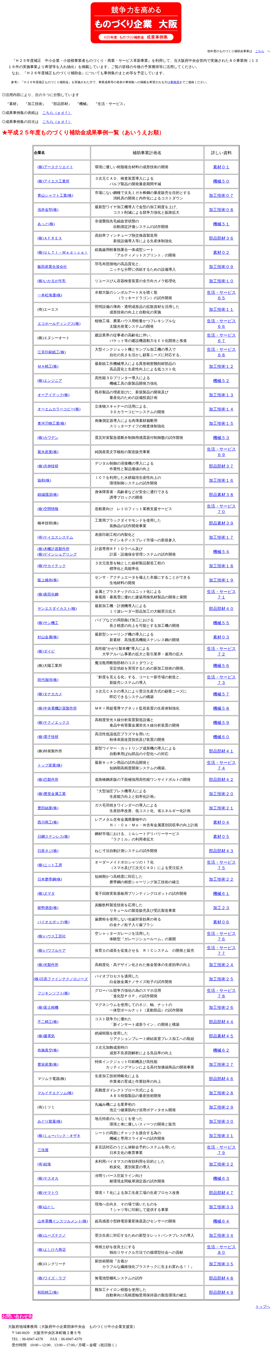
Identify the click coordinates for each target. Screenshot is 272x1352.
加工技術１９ (221, 580)
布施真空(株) (48, 1050)
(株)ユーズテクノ (52, 1235)
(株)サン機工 (48, 623)
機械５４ (221, 551)
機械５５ (221, 623)
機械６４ (221, 1221)
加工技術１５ (221, 423)
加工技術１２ (221, 366)
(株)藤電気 (46, 1036)
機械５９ (221, 722)
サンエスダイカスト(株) (57, 609)
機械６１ (221, 893)
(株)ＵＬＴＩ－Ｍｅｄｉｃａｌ (63, 252)
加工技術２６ (221, 1007)
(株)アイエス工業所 (53, 181)
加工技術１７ (221, 537)
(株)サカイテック (52, 566)
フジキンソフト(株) (53, 993)
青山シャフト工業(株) (55, 195)
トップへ (262, 1307)
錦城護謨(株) (48, 495)
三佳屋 (43, 1150)
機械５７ (221, 694)
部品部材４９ (221, 1292)
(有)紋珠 (44, 1164)
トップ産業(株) (50, 765)
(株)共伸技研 (48, 466)
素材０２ (221, 252)
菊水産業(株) (48, 452)
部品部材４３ (221, 851)
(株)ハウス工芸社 (52, 936)
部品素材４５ (221, 1036)
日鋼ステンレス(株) (53, 836)
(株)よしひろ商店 (52, 1250)
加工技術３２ (221, 1164)
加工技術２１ (221, 808)
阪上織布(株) (48, 580)
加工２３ (221, 908)
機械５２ (221, 380)
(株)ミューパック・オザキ (59, 1136)
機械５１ (221, 224)
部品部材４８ (221, 1278)
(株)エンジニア (50, 381)
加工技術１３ (221, 395)
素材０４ (221, 822)
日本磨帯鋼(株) (50, 879)
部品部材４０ (221, 608)
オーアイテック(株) (53, 395)
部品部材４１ (221, 751)
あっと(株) (46, 224)
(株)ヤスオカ (48, 1178)
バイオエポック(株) (53, 922)
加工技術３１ (221, 1135)
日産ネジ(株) (48, 851)
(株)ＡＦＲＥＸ (50, 238)
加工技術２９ (221, 1107)
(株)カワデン (48, 438)
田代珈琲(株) (48, 680)
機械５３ (221, 437)
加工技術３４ (221, 1235)
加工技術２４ (221, 965)
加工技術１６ (221, 480)
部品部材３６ (221, 238)
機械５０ (221, 181)
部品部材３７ (221, 466)
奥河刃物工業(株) (52, 423)
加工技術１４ (221, 409)
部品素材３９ (221, 523)
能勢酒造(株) (48, 908)
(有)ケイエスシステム (55, 537)
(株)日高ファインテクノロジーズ (61, 979)
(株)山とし (46, 1207)
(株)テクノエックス (53, 722)
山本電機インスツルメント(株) (63, 1221)
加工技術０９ (221, 266)
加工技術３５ (221, 1264)
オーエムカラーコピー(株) (59, 409)
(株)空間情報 (48, 509)
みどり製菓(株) (50, 1121)
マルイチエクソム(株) (55, 1093)
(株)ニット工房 (50, 865)
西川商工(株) (48, 822)
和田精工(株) (48, 1292)
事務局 (174, 82)
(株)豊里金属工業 (52, 794)
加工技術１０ (221, 281)
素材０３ (221, 637)
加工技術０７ (221, 195)
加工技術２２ (221, 879)
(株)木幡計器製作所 (53, 549)
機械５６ (221, 665)
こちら (259, 51)
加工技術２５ (221, 979)
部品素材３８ (221, 494)
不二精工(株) (48, 1022)
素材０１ (221, 167)
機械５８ (221, 708)
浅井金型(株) (48, 210)
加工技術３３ (221, 1207)
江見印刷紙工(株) (52, 352)
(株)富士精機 (48, 1007)
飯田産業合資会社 (52, 267)
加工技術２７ (221, 1064)
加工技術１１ (221, 309)
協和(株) (44, 480)
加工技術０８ (221, 209)
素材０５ (221, 836)
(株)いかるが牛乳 (52, 281)
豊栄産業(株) (48, 1064)
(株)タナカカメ (50, 694)
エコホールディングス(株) (59, 324)
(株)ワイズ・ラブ (52, 1278)
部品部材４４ (221, 1022)
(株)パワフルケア (52, 950)
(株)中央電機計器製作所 (57, 708)
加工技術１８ (221, 566)
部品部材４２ (221, 779)
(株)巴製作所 (48, 779)
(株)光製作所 (48, 965)
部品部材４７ (221, 1192)
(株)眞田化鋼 (48, 594)
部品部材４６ (221, 1078)
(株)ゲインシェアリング (57, 554)
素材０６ (221, 922)
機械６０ (221, 737)
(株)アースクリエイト (55, 167)
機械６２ (221, 1050)
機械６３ (221, 1178)
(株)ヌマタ (46, 893)
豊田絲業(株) (48, 808)
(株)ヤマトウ (48, 1193)
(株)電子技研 (48, 737)
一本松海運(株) (50, 295)
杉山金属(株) (48, 637)
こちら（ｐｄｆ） (57, 113)
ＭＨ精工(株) (48, 366)
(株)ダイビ (46, 651)
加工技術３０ (221, 1121)
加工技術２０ (221, 794)
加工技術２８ (221, 1093)
